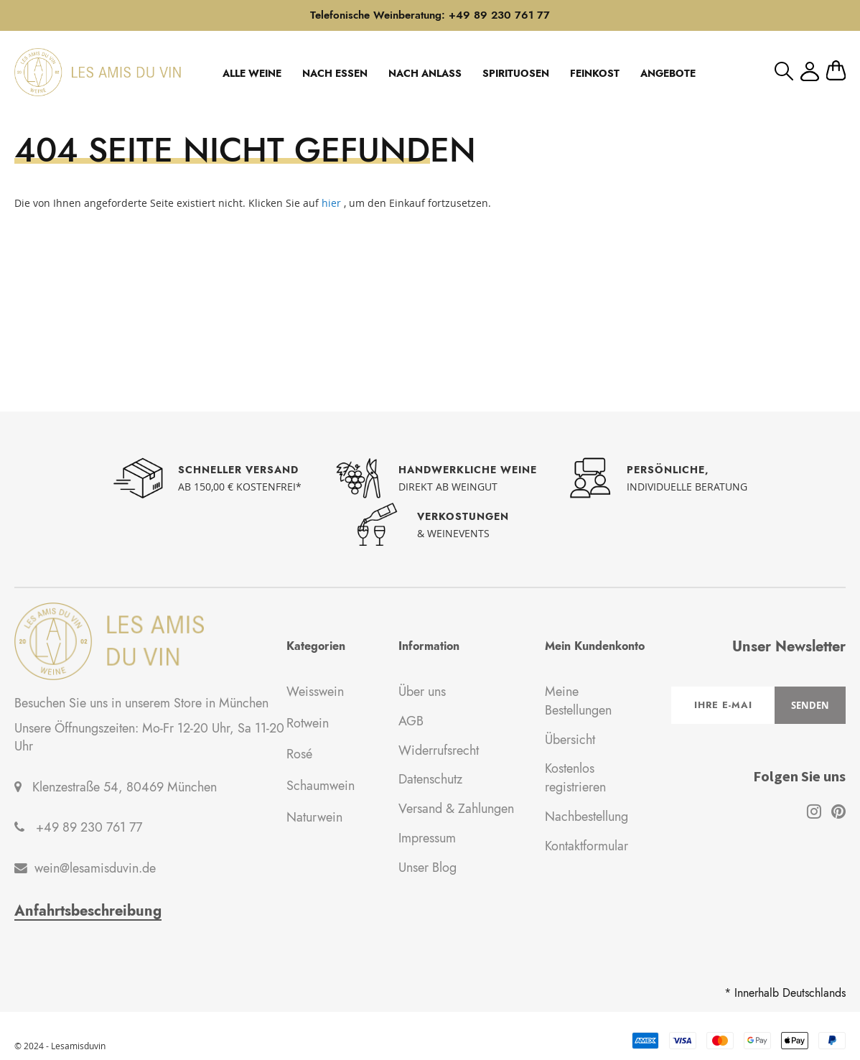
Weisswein (315, 691)
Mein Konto (809, 71)
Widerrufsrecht (438, 750)
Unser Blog (427, 867)
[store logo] (97, 72)
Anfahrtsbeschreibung (88, 911)
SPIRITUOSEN (515, 73)
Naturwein (314, 817)
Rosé (299, 754)
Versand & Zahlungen (456, 808)
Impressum (427, 838)
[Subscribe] (810, 705)
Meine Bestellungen (578, 701)
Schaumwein (320, 785)
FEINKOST (595, 73)
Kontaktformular (586, 846)
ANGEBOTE (668, 73)
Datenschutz (430, 779)
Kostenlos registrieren (575, 777)
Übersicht (570, 739)
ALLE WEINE (252, 73)
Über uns (422, 691)
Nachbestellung (586, 816)
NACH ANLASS (425, 73)
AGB (411, 721)
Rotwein (307, 723)
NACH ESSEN (335, 73)
